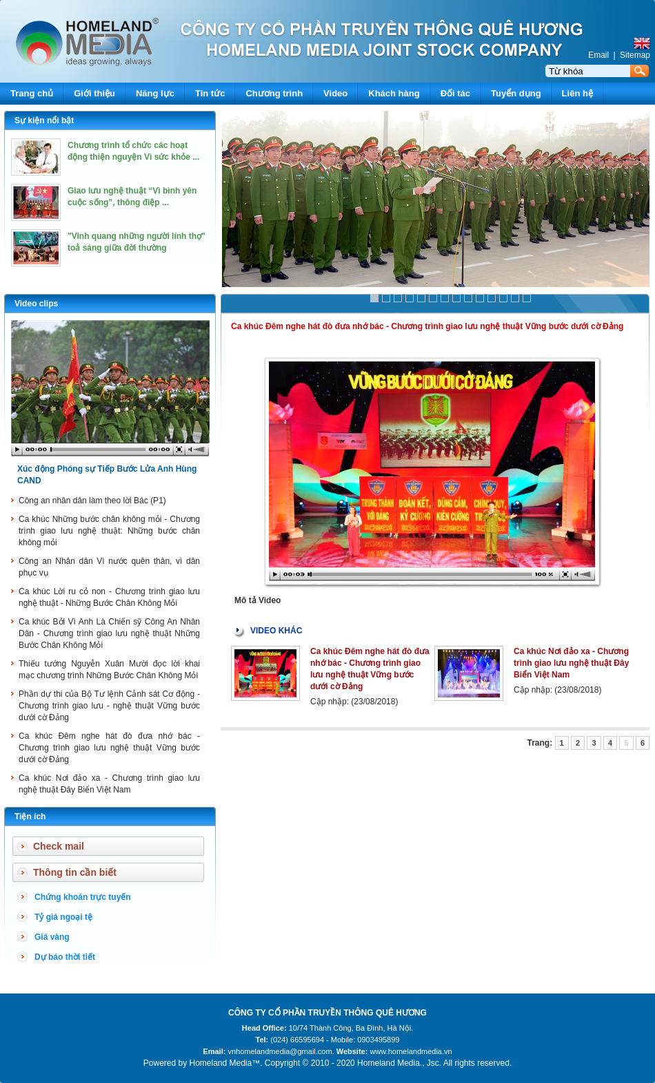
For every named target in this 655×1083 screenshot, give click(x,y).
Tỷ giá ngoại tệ (63, 917)
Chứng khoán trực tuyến (82, 897)
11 (491, 298)
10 (480, 298)
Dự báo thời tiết (64, 957)
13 (515, 298)
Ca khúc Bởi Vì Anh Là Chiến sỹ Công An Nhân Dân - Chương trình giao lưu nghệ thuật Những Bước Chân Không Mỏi (109, 633)
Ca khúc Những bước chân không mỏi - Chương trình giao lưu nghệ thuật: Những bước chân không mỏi (109, 530)
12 (503, 298)
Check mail (58, 846)
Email (598, 55)
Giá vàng (52, 937)
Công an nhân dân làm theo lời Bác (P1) (92, 500)
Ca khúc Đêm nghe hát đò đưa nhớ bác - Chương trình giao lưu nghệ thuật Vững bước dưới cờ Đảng (109, 747)
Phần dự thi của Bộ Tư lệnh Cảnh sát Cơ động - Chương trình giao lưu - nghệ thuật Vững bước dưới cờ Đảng (109, 705)
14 (527, 298)
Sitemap (635, 55)
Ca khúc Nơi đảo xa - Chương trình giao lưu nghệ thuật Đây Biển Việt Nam (571, 663)
